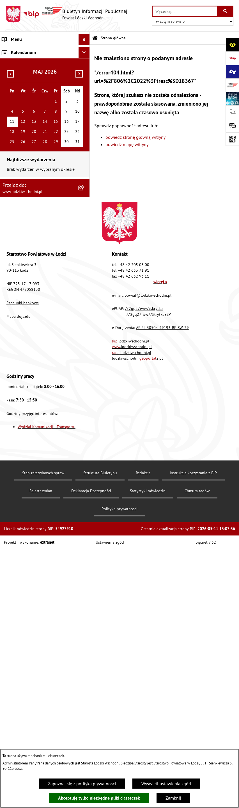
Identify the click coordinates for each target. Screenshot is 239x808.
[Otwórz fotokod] (232, 139)
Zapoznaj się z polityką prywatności (82, 783)
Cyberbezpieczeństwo (22, 287)
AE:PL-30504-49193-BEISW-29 (162, 586)
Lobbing (10, 163)
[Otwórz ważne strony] (232, 112)
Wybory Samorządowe (23, 264)
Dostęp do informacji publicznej (32, 197)
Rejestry (9, 276)
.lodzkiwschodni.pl (130, 600)
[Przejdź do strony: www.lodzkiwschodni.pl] (232, 85)
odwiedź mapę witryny (126, 144)
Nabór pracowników (21, 242)
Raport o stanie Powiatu (25, 96)
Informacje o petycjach (23, 152)
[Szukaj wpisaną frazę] (225, 11)
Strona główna (16, 50)
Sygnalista (12, 253)
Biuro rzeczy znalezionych (26, 186)
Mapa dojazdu (18, 575)
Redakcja (143, 731)
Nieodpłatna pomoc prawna (29, 141)
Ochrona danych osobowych (29, 220)
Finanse (9, 107)
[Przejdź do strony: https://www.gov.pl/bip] (232, 58)
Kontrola (10, 231)
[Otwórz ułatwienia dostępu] (232, 44)
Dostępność (13, 208)
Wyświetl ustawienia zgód (166, 783)
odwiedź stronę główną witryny (135, 137)
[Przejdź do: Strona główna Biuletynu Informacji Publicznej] (95, 38)
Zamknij (173, 798)
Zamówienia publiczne (24, 130)
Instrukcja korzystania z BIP (193, 731)
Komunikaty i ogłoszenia (25, 118)
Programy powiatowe (22, 175)
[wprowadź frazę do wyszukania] (185, 11)
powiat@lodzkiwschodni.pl (148, 554)
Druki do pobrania (19, 298)
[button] (85, 73)
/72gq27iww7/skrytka (144, 567)
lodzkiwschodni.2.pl (137, 617)
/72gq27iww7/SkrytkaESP (149, 573)
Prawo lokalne (16, 85)
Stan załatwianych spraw (43, 731)
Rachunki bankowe (22, 561)
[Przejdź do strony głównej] (66, 14)
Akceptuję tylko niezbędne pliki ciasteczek (99, 798)
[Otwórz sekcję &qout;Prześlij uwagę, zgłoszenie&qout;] (232, 125)
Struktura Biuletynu (100, 731)
